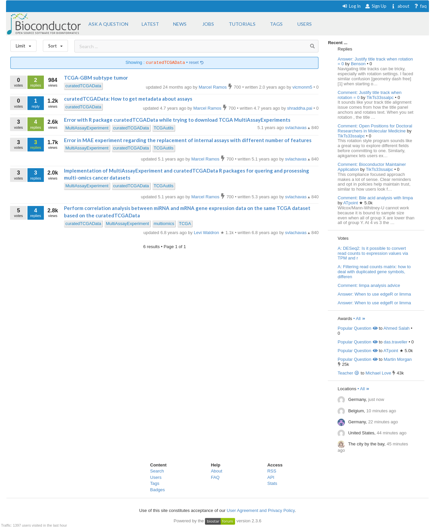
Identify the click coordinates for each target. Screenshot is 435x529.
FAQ (215, 477)
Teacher (348, 373)
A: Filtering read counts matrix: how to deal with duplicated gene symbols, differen (374, 271)
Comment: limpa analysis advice (369, 285)
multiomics (164, 223)
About (216, 470)
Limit (23, 44)
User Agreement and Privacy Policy (261, 510)
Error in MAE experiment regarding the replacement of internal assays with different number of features (187, 140)
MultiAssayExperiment (86, 127)
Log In (351, 6)
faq (420, 6)
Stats (272, 483)
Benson (359, 63)
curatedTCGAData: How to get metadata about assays (128, 99)
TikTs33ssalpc (380, 97)
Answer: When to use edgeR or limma (374, 294)
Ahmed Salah (396, 328)
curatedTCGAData (83, 85)
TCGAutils (163, 127)
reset (196, 62)
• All (359, 318)
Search (157, 470)
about (400, 6)
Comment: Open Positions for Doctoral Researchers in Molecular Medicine (375, 128)
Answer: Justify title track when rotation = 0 (375, 62)
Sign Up (375, 6)
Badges (157, 489)
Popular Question (357, 328)
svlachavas (296, 127)
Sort (55, 44)
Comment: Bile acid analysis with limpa (375, 197)
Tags (154, 483)
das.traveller (396, 341)
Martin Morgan (398, 359)
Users (155, 477)
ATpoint (351, 202)
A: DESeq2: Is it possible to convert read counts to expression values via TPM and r (373, 253)
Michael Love (378, 373)
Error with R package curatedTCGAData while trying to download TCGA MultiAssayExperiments (177, 120)
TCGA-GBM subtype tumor (96, 78)
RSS (271, 470)
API (270, 477)
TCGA (185, 223)
